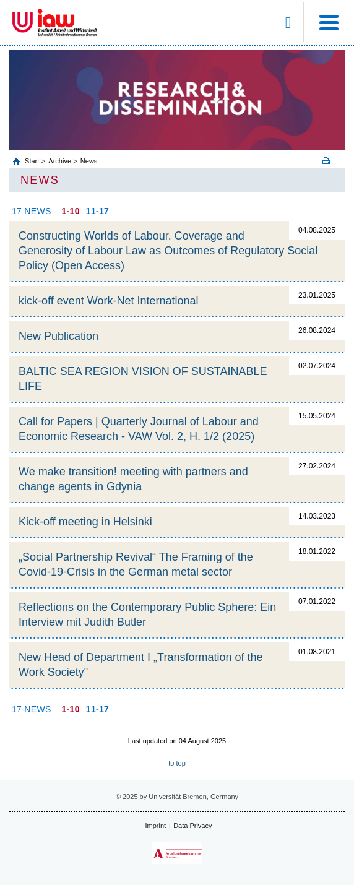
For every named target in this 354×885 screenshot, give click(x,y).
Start (33, 161)
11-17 (97, 211)
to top (177, 763)
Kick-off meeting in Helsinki (85, 522)
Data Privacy (192, 825)
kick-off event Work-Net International (108, 301)
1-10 (71, 211)
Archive (59, 161)
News (89, 161)
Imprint (155, 825)
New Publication (58, 336)
